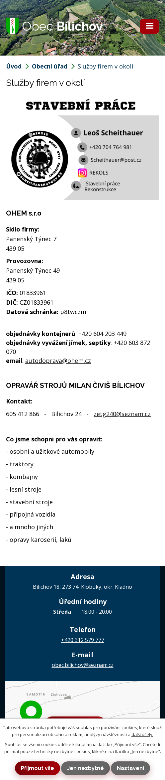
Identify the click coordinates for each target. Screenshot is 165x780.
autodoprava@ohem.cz (58, 361)
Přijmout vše (37, 768)
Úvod (14, 66)
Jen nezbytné (85, 768)
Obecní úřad (49, 66)
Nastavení (130, 768)
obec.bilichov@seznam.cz (83, 665)
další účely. (142, 734)
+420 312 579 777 (82, 640)
